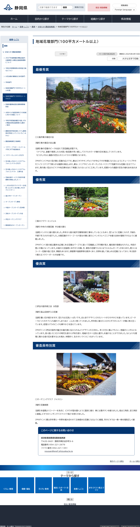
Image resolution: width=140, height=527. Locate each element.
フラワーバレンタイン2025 (15, 155)
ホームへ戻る (135, 461)
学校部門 (9, 82)
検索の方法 (79, 7)
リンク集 (112, 507)
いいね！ (63, 54)
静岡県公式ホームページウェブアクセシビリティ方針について (77, 507)
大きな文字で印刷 (130, 59)
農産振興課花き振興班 (13, 141)
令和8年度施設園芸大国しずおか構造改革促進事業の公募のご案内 (16, 123)
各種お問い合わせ (109, 493)
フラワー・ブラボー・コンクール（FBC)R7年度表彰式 (15, 148)
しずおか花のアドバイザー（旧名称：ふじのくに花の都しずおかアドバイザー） (16, 188)
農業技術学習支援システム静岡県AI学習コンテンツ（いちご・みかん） (16, 133)
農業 (33, 27)
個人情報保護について (37, 507)
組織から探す (98, 19)
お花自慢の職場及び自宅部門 (15, 76)
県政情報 (126, 19)
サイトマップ (128, 507)
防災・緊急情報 (101, 7)
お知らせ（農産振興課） (46, 27)
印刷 (113, 58)
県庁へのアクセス (129, 493)
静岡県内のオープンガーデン (15, 225)
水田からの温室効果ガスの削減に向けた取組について (16, 114)
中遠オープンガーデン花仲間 (15, 207)
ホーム (13, 19)
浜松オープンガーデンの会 (14, 213)
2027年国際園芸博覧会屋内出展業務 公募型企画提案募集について (16, 60)
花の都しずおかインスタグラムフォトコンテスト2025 (15, 162)
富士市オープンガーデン (13, 196)
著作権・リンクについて (11, 507)
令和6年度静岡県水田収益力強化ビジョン (16, 69)
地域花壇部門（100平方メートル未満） (16, 89)
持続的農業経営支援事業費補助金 (15, 105)
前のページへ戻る (117, 461)
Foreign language (123, 10)
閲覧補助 (124, 5)
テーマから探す (70, 19)
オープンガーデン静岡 (13, 202)
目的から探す (42, 19)
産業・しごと (24, 27)
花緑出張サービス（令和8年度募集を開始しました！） (15, 178)
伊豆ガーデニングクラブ (13, 219)
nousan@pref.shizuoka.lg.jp (59, 451)
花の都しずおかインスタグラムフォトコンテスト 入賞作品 (15, 170)
